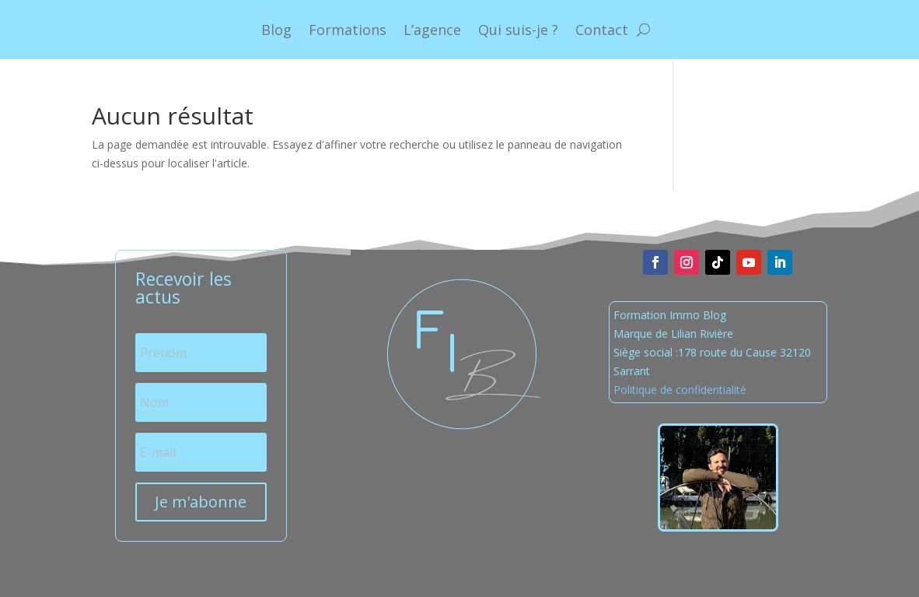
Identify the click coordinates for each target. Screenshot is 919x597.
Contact (601, 29)
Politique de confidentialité (679, 389)
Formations (347, 29)
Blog (276, 29)
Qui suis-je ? (518, 29)
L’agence (432, 29)
